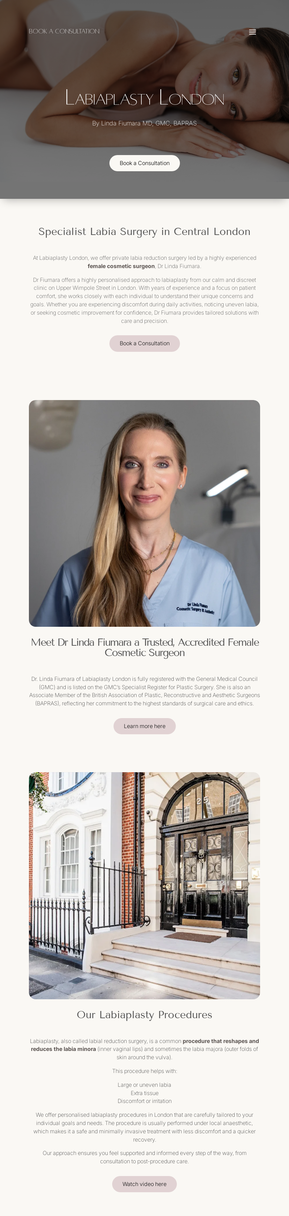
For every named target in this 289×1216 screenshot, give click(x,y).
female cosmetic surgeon (121, 266)
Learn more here (144, 726)
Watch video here (144, 1184)
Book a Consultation (145, 163)
